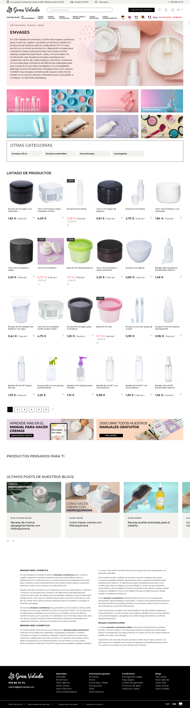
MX (136, 17)
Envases (41, 25)
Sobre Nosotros (96, 692)
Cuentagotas (120, 153)
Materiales (61, 677)
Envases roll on (19, 153)
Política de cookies (130, 689)
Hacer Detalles (162, 689)
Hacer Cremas (62, 686)
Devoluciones (95, 686)
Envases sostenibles (56, 153)
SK (129, 17)
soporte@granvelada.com (21, 687)
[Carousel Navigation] (98, 552)
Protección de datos (131, 686)
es (180, 10)
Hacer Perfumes (63, 689)
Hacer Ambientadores (66, 692)
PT (143, 17)
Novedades (165, 17)
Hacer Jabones (63, 683)
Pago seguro (128, 680)
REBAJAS (177, 17)
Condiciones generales (132, 683)
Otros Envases (87, 153)
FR (150, 17)
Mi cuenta (93, 677)
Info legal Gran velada (132, 677)
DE (123, 17)
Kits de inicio (62, 680)
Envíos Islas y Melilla (98, 683)
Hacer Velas (160, 683)
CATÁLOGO (31, 25)
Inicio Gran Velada (17, 25)
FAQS (91, 689)
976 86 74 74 (175, 2)
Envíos (92, 680)
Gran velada (160, 677)
